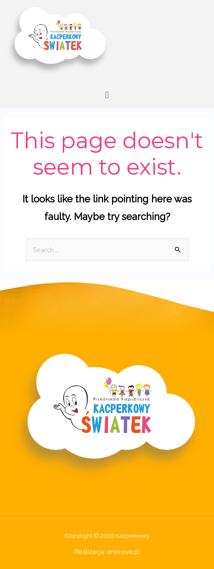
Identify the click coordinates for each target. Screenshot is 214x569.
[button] (107, 95)
